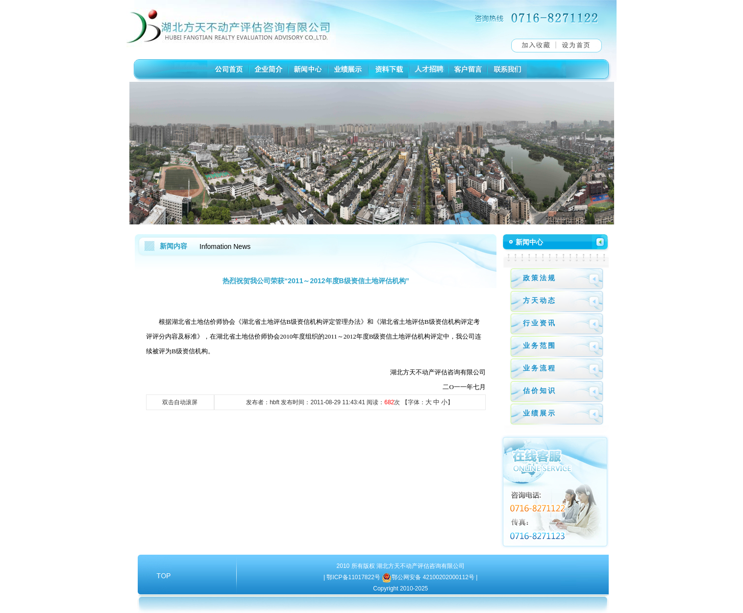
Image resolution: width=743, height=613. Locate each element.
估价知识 (539, 390)
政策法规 (539, 278)
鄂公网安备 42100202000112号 (434, 577)
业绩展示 (539, 413)
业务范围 (539, 345)
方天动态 (539, 300)
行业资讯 (539, 323)
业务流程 (539, 368)
